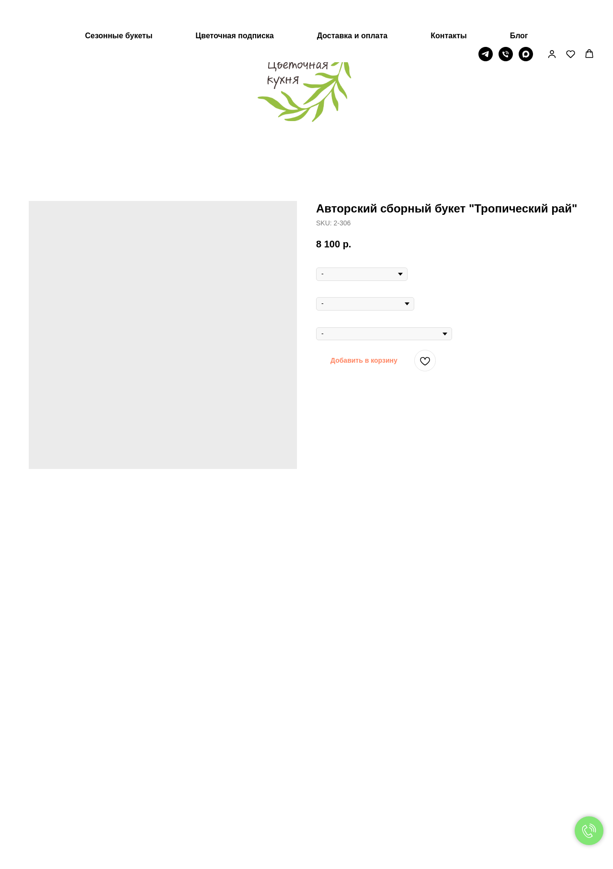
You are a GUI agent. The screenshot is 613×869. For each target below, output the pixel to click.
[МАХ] (526, 23)
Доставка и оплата (352, 5)
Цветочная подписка (234, 5)
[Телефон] (506, 23)
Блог (519, 5)
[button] (551, 23)
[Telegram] (485, 23)
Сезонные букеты (118, 5)
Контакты (448, 5)
